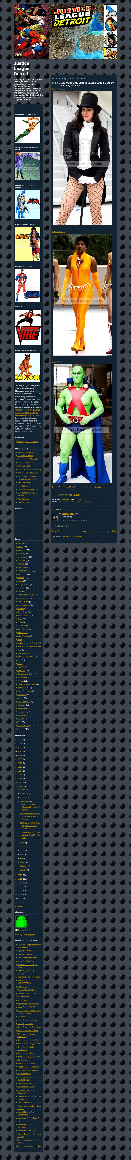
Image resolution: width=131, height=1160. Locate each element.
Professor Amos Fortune (27, 684)
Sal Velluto (21, 695)
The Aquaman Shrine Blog (27, 489)
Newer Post (57, 531)
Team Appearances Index (27, 442)
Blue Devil (21, 560)
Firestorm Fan (23, 463)
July (22, 847)
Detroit (20, 581)
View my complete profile (25, 935)
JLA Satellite (22, 1060)
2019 (20, 763)
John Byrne (21, 633)
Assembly (19, 906)
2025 (20, 744)
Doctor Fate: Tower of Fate (28, 1004)
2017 (20, 771)
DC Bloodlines (23, 997)
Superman (21, 708)
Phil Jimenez (22, 677)
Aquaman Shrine (24, 951)
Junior (19, 640)
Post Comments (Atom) (72, 536)
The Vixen (78, 501)
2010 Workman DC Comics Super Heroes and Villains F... (30, 825)
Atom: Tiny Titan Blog (25, 961)
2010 (20, 883)
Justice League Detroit (21, 68)
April (22, 858)
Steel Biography (23, 482)
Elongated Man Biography (27, 459)
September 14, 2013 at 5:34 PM (74, 520)
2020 (20, 759)
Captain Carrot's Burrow (27, 993)
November (24, 793)
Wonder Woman (23, 726)
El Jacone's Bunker (25, 456)
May (22, 854)
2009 (20, 887)
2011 (20, 879)
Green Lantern (23, 615)
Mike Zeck (21, 667)
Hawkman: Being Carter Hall (28, 1057)
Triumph (20, 719)
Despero (20, 578)
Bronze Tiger (22, 987)
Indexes (20, 622)
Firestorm (21, 588)
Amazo (20, 547)
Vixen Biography (23, 502)
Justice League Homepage (28, 1067)
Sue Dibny (21, 705)
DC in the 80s (22, 1000)
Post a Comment (61, 526)
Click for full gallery (69, 494)
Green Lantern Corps (25, 1053)
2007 (20, 895)
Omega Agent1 (68, 514)
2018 (20, 767)
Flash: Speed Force (25, 1024)
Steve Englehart (23, 702)
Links (19, 650)
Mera (19, 660)
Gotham (20, 609)
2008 (20, 891)
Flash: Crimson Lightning (27, 1020)
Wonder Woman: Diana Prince (29, 1146)
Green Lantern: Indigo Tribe (28, 1040)
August (23, 843)
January (23, 870)
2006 (20, 898)
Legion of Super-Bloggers (27, 1070)
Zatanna (87, 501)
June (22, 851)
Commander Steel (24, 571)
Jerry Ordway (22, 629)
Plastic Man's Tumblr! (25, 1087)
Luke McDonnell (23, 653)
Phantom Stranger (24, 1083)
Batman (20, 554)
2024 (20, 748)
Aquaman (21, 550)
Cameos (20, 564)
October (23, 797)
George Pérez (23, 598)
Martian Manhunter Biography (29, 469)
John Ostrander (23, 636)
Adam (19, 543)
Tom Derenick (22, 715)
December (24, 790)
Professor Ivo (22, 688)
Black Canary (22, 557)
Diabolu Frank (66, 499)
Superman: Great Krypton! (27, 1130)
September (24, 801)
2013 (20, 786)
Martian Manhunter (66, 501)
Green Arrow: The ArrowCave (29, 1027)
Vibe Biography (23, 499)
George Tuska (23, 602)
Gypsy (19, 619)
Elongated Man (23, 584)
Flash (19, 591)
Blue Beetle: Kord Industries (28, 977)
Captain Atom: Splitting (26, 990)
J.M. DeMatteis (23, 626)
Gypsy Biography (24, 466)
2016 (20, 775)
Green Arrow (22, 612)
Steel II (20, 698)
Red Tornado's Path (25, 1102)
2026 (20, 740)
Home (84, 531)
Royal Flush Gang (24, 691)
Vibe (19, 722)
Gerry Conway (23, 605)
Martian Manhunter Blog (27, 473)
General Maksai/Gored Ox (27, 595)
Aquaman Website (24, 954)
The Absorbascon (24, 486)
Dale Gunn (21, 574)
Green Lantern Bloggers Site (28, 1043)
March (23, 862)
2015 (20, 779)
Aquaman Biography (25, 452)
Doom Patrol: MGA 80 (26, 1007)
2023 (20, 751)
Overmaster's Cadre (25, 674)
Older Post (111, 531)
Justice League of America (27, 643)
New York (21, 671)
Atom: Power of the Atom (27, 958)
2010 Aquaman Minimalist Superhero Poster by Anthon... (30, 816)
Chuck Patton (22, 567)
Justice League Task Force (28, 646)
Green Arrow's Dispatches (27, 1031)
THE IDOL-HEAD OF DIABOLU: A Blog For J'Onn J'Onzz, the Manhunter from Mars (28, 412)
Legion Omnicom (24, 1074)
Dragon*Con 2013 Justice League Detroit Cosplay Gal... (30, 835)
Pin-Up (20, 681)
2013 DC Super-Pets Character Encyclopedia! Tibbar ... (30, 807)
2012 (20, 875)
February (24, 866)
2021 (20, 755)
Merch (19, 664)
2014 (20, 782)
